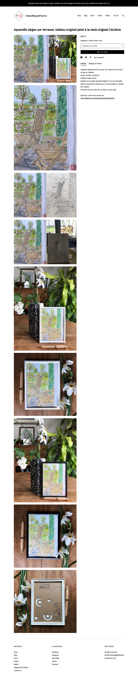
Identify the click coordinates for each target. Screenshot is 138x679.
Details (83, 63)
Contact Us (18, 670)
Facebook (55, 652)
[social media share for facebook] (82, 57)
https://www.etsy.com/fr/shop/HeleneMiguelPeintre (98, 98)
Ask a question (99, 57)
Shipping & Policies (95, 63)
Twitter (54, 661)
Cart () (115, 15)
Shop (79, 15)
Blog (85, 15)
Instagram (55, 655)
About (92, 15)
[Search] (123, 16)
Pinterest (55, 664)
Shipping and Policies (21, 667)
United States (93, 40)
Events (100, 15)
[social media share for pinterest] (91, 57)
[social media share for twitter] (86, 57)
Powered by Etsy (110, 658)
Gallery (107, 15)
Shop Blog (55, 658)
